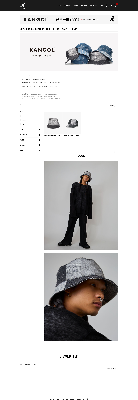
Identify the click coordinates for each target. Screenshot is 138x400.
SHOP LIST (93, 5)
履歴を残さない (112, 368)
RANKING (67, 5)
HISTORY (84, 5)
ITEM (59, 5)
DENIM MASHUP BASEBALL (72, 135)
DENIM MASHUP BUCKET (52, 135)
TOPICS (75, 5)
